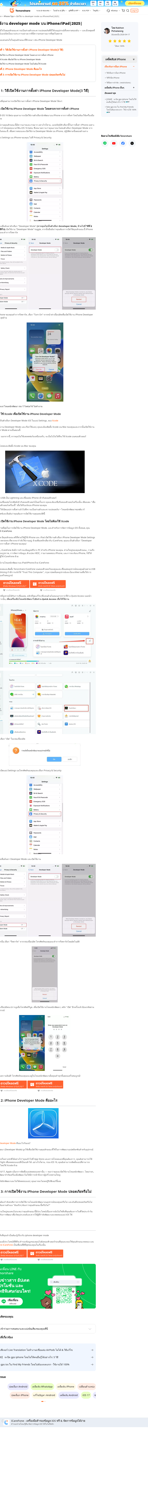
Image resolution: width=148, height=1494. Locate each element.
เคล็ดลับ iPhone (65, 1386)
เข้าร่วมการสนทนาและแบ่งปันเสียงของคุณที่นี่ (24, 1328)
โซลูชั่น (95, 10)
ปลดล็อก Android (18, 1386)
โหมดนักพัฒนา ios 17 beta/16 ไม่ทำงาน (23, 406)
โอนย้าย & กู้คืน (59, 10)
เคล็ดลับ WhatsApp (42, 1386)
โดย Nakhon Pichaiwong (117, 29)
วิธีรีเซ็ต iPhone (112, 77)
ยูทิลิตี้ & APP (73, 10)
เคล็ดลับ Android (69, 1395)
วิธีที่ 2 (89, 226)
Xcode (55, 420)
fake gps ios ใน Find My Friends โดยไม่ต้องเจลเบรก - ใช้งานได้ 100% (121, 109)
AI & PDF (85, 10)
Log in (134, 10)
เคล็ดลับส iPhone (115, 59)
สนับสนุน (112, 10)
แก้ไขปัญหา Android (44, 1395)
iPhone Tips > (10, 16)
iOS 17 (86, 1395)
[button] (42, 1401)
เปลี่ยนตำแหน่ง (87, 1386)
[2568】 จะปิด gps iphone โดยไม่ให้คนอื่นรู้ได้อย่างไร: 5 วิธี (121, 100)
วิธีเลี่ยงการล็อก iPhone (115, 73)
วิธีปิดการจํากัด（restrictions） (119, 82)
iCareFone (7, 531)
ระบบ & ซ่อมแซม (42, 10)
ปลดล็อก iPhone (20, 1395)
